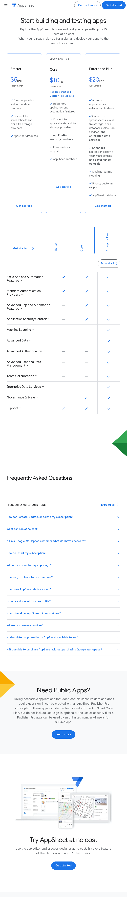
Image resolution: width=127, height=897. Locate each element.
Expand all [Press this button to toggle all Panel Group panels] (109, 263)
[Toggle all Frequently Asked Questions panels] (109, 505)
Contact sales (87, 5)
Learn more (63, 734)
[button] (63, 517)
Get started (114, 5)
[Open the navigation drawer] (6, 5)
